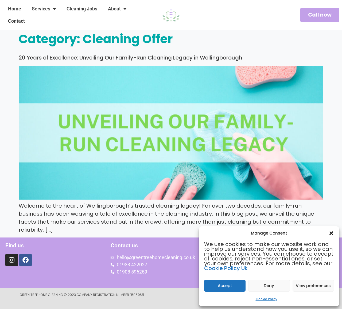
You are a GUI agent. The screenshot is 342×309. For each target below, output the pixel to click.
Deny (269, 285)
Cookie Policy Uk (226, 268)
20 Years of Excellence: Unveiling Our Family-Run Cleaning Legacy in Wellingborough (130, 57)
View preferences (313, 285)
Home (14, 8)
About (117, 9)
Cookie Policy (266, 299)
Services (44, 9)
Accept (225, 285)
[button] (331, 233)
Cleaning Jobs (82, 8)
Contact (16, 21)
